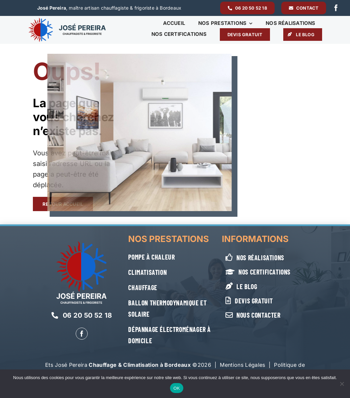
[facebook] (336, 8)
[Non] (341, 383)
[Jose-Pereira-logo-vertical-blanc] (81, 243)
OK (176, 388)
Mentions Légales (242, 364)
